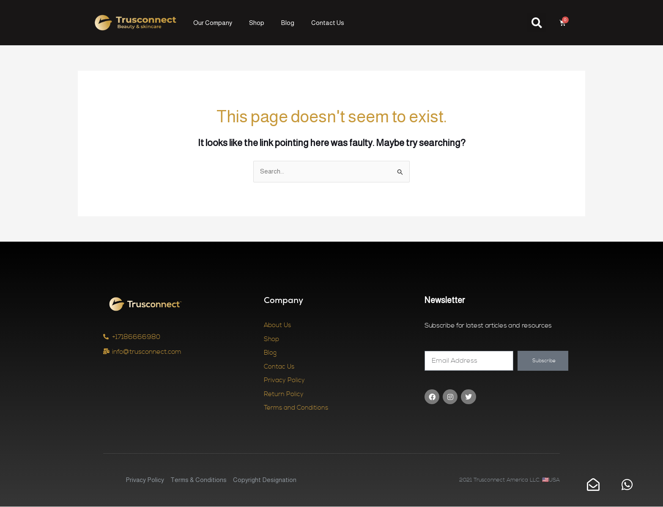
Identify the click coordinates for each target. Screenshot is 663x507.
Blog (287, 22)
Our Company (212, 22)
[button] (536, 22)
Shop (256, 22)
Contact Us (327, 22)
